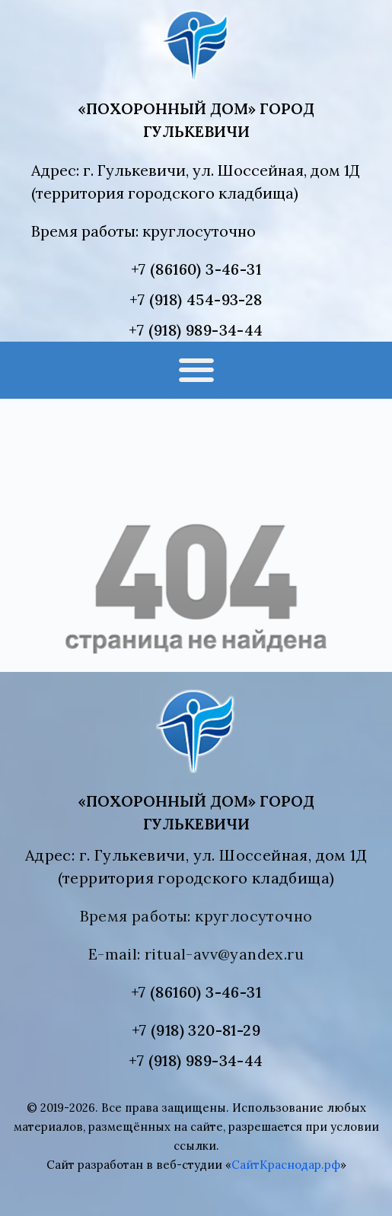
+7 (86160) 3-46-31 (196, 269)
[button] (196, 370)
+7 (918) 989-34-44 (196, 329)
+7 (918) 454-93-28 (195, 299)
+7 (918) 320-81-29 (196, 1029)
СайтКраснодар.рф (285, 1164)
